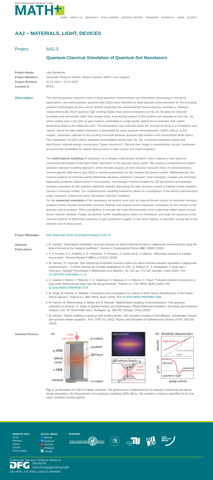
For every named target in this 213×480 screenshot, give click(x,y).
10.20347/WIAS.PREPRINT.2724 (68, 287)
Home (15, 437)
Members (17, 440)
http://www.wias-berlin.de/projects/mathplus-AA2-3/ (78, 235)
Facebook (47, 441)
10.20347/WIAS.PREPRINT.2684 (141, 297)
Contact (16, 447)
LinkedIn (47, 451)
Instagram (47, 448)
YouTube (47, 444)
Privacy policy (19, 450)
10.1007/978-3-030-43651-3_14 (67, 274)
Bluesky (46, 437)
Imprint (16, 444)
